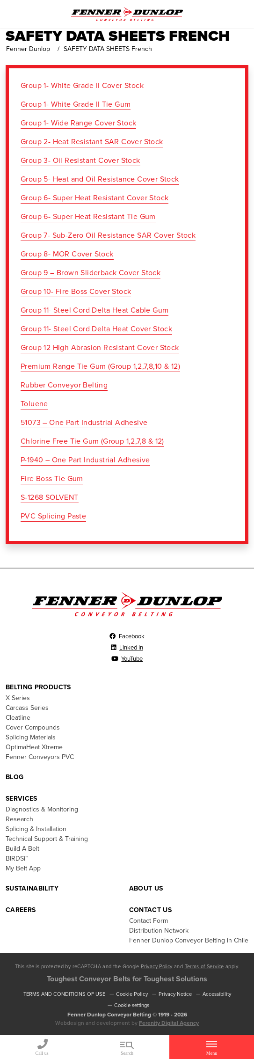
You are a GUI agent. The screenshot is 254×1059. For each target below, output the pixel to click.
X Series (18, 698)
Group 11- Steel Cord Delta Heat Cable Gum (94, 310)
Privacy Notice (175, 994)
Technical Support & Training (47, 839)
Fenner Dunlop (28, 49)
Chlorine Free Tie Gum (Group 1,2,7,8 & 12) (92, 441)
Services (21, 799)
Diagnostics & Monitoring (42, 809)
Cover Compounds (33, 727)
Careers (21, 910)
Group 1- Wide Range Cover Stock (78, 123)
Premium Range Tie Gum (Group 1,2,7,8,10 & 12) (100, 366)
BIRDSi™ (17, 858)
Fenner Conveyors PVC (40, 757)
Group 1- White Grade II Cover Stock (82, 85)
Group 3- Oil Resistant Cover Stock (80, 160)
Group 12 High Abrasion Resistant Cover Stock (100, 347)
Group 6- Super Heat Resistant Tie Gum (88, 216)
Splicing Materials (31, 737)
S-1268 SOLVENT (50, 497)
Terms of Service (204, 967)
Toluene (34, 404)
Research (19, 819)
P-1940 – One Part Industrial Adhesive (85, 460)
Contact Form (148, 921)
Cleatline (18, 718)
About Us (146, 888)
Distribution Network (159, 931)
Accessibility (217, 994)
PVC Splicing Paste (53, 516)
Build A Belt (22, 849)
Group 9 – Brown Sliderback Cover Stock (90, 273)
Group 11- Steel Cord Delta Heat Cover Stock (96, 329)
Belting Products (38, 687)
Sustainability (32, 888)
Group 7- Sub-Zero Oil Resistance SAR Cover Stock (108, 235)
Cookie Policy (132, 994)
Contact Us (150, 910)
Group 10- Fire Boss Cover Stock (76, 291)
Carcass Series (27, 708)
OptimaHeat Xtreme (34, 747)
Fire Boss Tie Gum (52, 478)
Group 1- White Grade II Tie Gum (76, 104)
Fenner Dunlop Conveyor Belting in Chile (188, 940)
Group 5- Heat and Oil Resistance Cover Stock (100, 179)
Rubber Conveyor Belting (64, 385)
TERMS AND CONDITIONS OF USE (64, 994)
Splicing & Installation (36, 829)
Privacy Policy (156, 967)
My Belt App (23, 868)
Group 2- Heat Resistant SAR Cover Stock (92, 141)
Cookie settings (131, 1005)
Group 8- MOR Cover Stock (67, 254)
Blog (14, 777)
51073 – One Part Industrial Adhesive (84, 422)
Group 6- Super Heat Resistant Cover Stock (94, 198)
